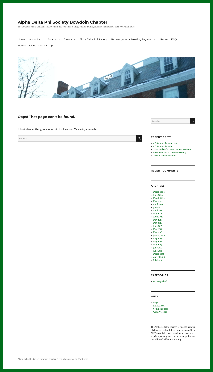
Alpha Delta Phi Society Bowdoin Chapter (62, 22)
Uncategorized (160, 281)
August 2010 (159, 257)
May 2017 (157, 229)
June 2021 (157, 207)
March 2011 (158, 254)
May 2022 (157, 201)
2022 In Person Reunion (164, 155)
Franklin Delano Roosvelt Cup (35, 45)
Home (21, 39)
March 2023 (158, 198)
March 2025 (159, 192)
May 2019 (157, 220)
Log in (156, 302)
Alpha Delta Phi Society (93, 39)
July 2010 (157, 260)
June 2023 (158, 195)
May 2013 (157, 244)
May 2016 (157, 232)
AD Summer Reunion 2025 (165, 143)
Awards (52, 39)
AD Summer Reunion (163, 146)
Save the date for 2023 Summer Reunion (172, 149)
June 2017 (157, 226)
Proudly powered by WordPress (73, 359)
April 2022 (158, 204)
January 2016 (159, 235)
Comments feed (160, 309)
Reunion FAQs (168, 39)
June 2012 (157, 248)
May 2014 (157, 241)
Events (68, 39)
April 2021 (158, 210)
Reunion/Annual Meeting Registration (133, 39)
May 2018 (157, 223)
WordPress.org (160, 312)
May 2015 (157, 238)
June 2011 (157, 251)
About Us (34, 39)
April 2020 (158, 217)
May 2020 (157, 213)
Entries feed (158, 306)
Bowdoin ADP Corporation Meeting (169, 152)
